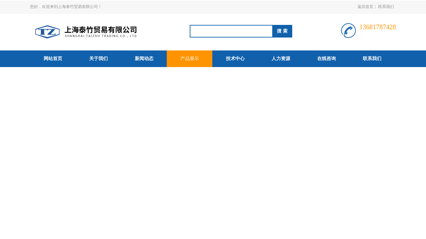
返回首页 (365, 6)
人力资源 (281, 58)
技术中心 (235, 58)
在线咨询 (326, 58)
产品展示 (189, 58)
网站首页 (53, 58)
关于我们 (98, 58)
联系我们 (386, 6)
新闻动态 (144, 58)
